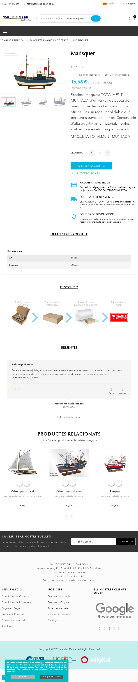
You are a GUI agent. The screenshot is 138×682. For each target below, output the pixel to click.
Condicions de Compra (15, 596)
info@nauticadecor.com (40, 3)
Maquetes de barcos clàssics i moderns (23, 496)
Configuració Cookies (51, 677)
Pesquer (115, 491)
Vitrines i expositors (59, 614)
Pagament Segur (11, 608)
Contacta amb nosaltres (15, 620)
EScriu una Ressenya (69, 417)
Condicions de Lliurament (16, 602)
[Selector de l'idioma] (109, 3)
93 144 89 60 (11, 3)
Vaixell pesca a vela (23, 491)
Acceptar (23, 676)
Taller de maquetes (59, 608)
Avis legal (7, 626)
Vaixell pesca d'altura (69, 491)
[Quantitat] (99, 153)
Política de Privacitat (13, 614)
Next (72, 516)
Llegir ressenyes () (90, 74)
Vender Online (68, 649)
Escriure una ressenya (117, 74)
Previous (66, 516)
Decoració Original (58, 602)
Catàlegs (53, 620)
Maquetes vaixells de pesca (69, 496)
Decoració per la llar (59, 596)
